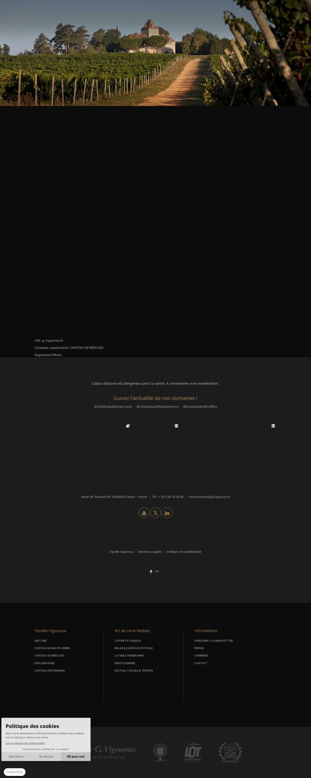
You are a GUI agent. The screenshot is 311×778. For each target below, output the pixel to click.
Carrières (201, 655)
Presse (199, 648)
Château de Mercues (49, 655)
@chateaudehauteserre (158, 406)
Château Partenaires (50, 670)
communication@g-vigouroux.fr (209, 497)
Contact (200, 663)
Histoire (41, 640)
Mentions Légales (150, 551)
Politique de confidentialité (184, 551)
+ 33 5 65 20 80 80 (171, 497)
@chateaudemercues (113, 406)
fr (157, 571)
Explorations (45, 663)
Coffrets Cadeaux (127, 640)
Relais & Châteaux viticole (133, 648)
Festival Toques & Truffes (133, 670)
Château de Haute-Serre (52, 648)
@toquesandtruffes (200, 406)
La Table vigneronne (129, 655)
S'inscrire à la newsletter (213, 640)
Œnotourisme (124, 663)
